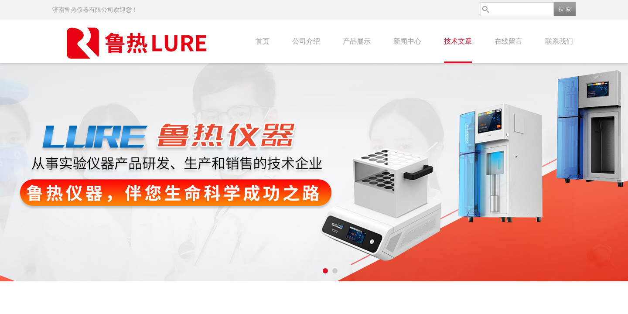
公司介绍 (306, 41)
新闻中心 (407, 41)
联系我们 (559, 41)
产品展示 (357, 41)
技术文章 (458, 41)
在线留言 (508, 41)
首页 (263, 41)
